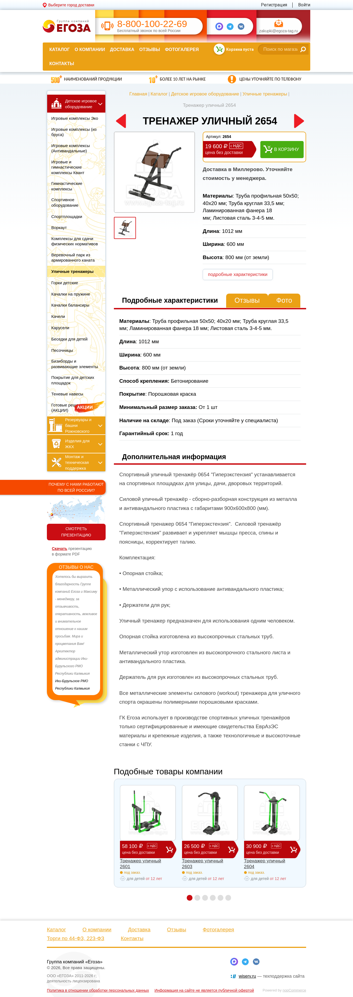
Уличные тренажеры (264, 94)
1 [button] (189, 898)
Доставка (122, 49)
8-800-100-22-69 (152, 24)
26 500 (206, 849)
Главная (138, 94)
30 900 (268, 849)
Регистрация (274, 4)
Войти (304, 4)
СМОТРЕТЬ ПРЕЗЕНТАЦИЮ (76, 532)
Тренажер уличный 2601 (140, 863)
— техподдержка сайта (271, 976)
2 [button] (197, 898)
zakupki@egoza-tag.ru (278, 31)
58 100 (144, 849)
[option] (76, 632)
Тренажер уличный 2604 (264, 863)
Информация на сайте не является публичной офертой (204, 990)
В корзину (286, 149)
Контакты (61, 63)
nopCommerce (294, 990)
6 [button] (228, 898)
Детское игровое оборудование (205, 94)
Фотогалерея (182, 49)
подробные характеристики (238, 274)
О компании (90, 49)
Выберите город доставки (71, 5)
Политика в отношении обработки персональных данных (98, 990)
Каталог (59, 49)
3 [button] (205, 898)
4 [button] (213, 898)
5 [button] (220, 898)
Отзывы (149, 49)
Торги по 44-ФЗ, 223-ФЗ (75, 938)
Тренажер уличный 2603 (202, 863)
